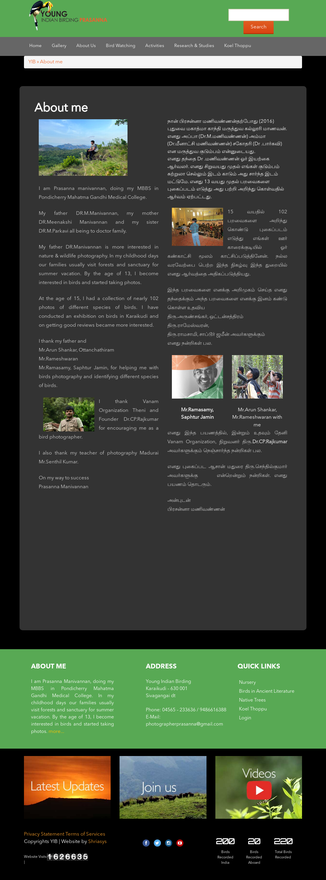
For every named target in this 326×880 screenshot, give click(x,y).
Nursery (247, 682)
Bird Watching (120, 46)
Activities (154, 46)
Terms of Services (85, 834)
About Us (86, 46)
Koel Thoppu (237, 46)
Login (245, 718)
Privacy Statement (44, 834)
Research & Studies (194, 46)
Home (35, 46)
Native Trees (252, 700)
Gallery (59, 46)
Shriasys (97, 841)
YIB (32, 62)
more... (56, 731)
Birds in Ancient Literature (266, 691)
